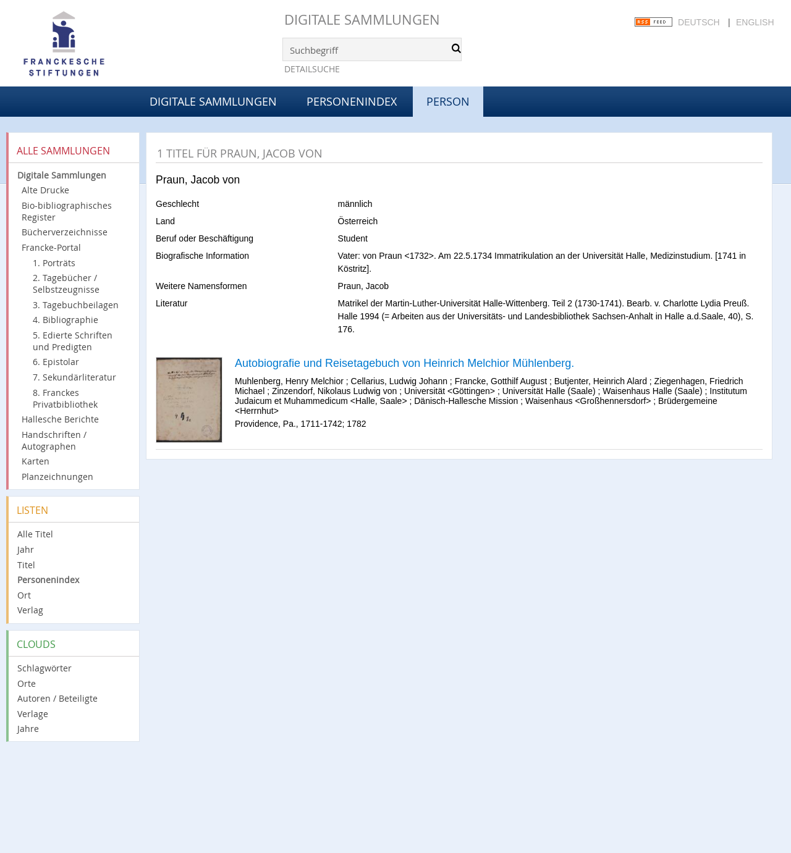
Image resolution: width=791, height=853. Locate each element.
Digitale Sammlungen (362, 19)
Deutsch (699, 22)
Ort (24, 595)
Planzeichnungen (57, 476)
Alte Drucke (45, 190)
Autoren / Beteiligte (57, 698)
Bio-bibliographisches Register (67, 211)
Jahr (25, 549)
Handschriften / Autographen (54, 440)
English (755, 22)
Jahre (28, 728)
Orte (26, 683)
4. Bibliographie (65, 320)
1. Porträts (54, 263)
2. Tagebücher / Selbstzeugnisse (66, 283)
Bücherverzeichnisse (65, 232)
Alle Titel (35, 534)
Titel (26, 565)
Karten (35, 461)
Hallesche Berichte (60, 419)
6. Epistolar (56, 362)
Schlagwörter (44, 668)
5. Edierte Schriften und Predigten (72, 341)
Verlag (30, 610)
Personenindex (352, 101)
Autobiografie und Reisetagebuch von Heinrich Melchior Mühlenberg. (404, 363)
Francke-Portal (51, 247)
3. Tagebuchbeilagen (76, 305)
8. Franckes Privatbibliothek (65, 398)
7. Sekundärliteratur (74, 377)
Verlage (32, 714)
